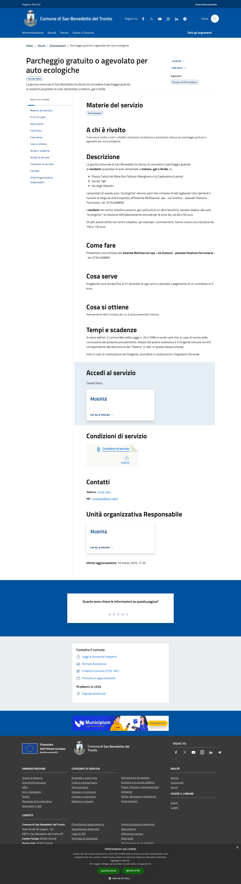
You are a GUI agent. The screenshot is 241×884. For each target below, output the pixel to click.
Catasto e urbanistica (84, 797)
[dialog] (120, 864)
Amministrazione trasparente (138, 824)
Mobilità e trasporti (82, 801)
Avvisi (174, 787)
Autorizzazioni (58, 45)
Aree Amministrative (34, 783)
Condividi (179, 61)
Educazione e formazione (135, 778)
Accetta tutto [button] (108, 870)
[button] (120, 878)
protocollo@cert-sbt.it (105, 499)
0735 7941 (104, 492)
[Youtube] (158, 18)
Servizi (41, 45)
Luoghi (174, 807)
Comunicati (177, 783)
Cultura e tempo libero (84, 783)
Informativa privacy (132, 834)
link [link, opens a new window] (149, 863)
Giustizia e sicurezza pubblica (137, 782)
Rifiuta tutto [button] (133, 870)
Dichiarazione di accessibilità (137, 843)
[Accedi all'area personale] (206, 4)
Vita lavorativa (80, 787)
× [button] (237, 847)
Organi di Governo (32, 778)
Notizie (175, 778)
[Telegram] (183, 18)
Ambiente (126, 792)
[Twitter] (150, 18)
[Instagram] (167, 18)
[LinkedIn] (175, 18)
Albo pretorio (128, 829)
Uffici (25, 787)
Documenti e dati (32, 806)
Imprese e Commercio (84, 792)
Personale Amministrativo (37, 801)
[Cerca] (215, 19)
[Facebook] (141, 18)
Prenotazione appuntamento (88, 824)
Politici (26, 797)
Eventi (174, 803)
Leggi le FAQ (79, 834)
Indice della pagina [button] (39, 99)
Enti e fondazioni (31, 792)
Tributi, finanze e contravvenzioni (140, 787)
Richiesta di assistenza (84, 838)
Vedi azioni (179, 68)
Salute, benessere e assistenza (138, 796)
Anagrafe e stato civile (84, 778)
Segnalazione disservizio (85, 829)
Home (29, 45)
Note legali (127, 838)
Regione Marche (31, 4)
